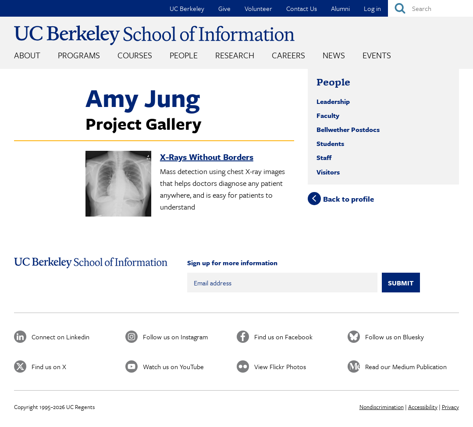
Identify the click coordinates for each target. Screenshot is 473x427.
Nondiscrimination (381, 406)
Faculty (328, 115)
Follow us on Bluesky (394, 337)
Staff (324, 157)
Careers (288, 55)
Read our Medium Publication (406, 366)
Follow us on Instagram (175, 337)
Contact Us (301, 8)
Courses (134, 55)
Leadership (333, 101)
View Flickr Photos (280, 366)
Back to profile (348, 198)
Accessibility (422, 406)
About (27, 55)
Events (377, 55)
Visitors (328, 172)
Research (234, 55)
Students (330, 143)
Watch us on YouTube (173, 366)
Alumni (340, 8)
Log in (372, 8)
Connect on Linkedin (60, 337)
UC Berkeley (187, 8)
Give (224, 8)
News (334, 55)
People (184, 55)
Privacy (450, 406)
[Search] (430, 8)
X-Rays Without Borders (206, 157)
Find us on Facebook (283, 337)
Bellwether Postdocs (348, 129)
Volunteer (258, 8)
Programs (79, 55)
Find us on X (49, 366)
